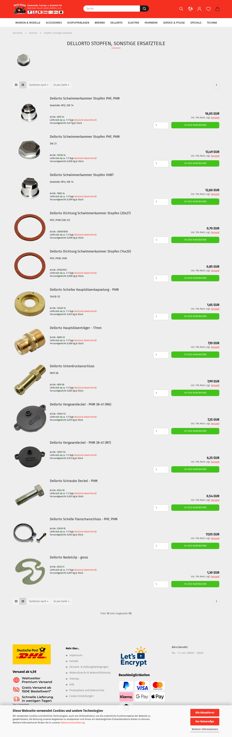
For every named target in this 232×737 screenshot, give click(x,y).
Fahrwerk (151, 22)
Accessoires (54, 22)
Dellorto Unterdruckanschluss (72, 366)
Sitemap (74, 678)
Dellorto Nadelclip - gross (69, 557)
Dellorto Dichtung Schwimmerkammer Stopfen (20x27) (90, 213)
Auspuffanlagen (78, 22)
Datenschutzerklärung (73, 722)
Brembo (100, 22)
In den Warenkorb (195, 125)
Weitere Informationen (205, 729)
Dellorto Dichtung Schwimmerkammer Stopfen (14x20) (90, 251)
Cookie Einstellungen (81, 696)
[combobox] (39, 85)
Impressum (75, 655)
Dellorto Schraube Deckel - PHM (74, 481)
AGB (71, 684)
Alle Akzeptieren (204, 712)
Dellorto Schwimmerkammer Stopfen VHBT (82, 175)
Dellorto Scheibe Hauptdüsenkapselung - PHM (84, 290)
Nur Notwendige (205, 721)
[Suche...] (144, 8)
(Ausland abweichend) (85, 120)
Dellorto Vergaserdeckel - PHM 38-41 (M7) (80, 443)
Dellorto (116, 22)
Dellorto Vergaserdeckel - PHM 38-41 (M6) (80, 404)
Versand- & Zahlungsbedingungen (88, 666)
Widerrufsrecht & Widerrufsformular (90, 672)
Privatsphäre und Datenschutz (86, 690)
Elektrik (133, 22)
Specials (195, 22)
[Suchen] (181, 11)
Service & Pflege (174, 22)
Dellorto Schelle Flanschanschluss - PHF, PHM (83, 519)
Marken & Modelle (27, 22)
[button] (190, 11)
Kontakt (73, 661)
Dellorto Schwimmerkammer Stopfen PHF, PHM (85, 98)
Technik (212, 22)
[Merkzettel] (208, 11)
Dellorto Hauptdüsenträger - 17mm (76, 328)
